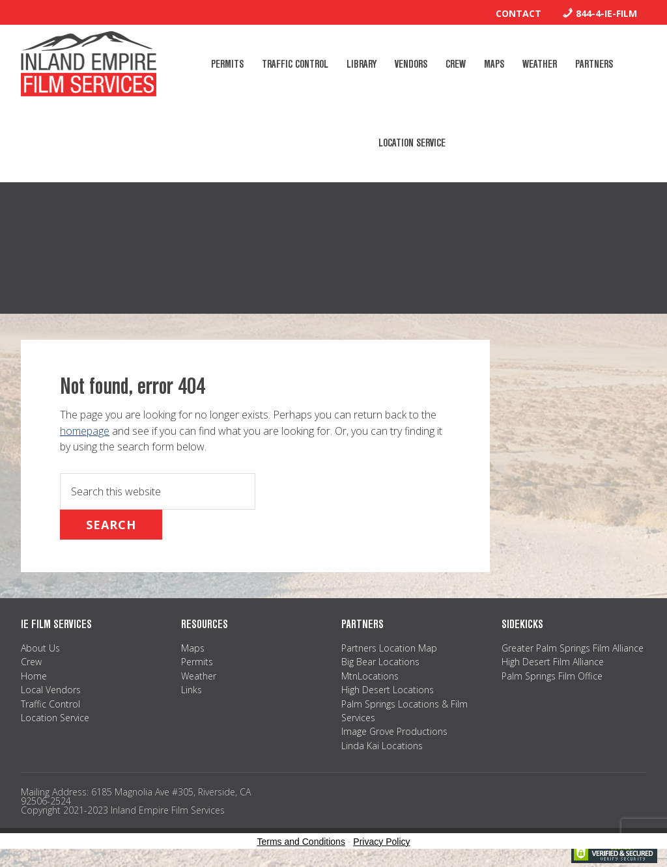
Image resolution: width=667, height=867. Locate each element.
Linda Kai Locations (382, 745)
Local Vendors (51, 689)
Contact (518, 13)
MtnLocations (370, 676)
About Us (40, 648)
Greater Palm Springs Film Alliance (573, 648)
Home (34, 676)
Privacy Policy (381, 841)
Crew (31, 661)
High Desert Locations (387, 689)
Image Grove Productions (394, 731)
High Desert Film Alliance (553, 661)
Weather (198, 676)
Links (191, 689)
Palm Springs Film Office (552, 676)
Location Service (55, 717)
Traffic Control (50, 704)
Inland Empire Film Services (88, 63)
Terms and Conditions (301, 841)
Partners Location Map (389, 648)
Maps (193, 648)
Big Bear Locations (380, 661)
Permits (197, 661)
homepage (84, 431)
